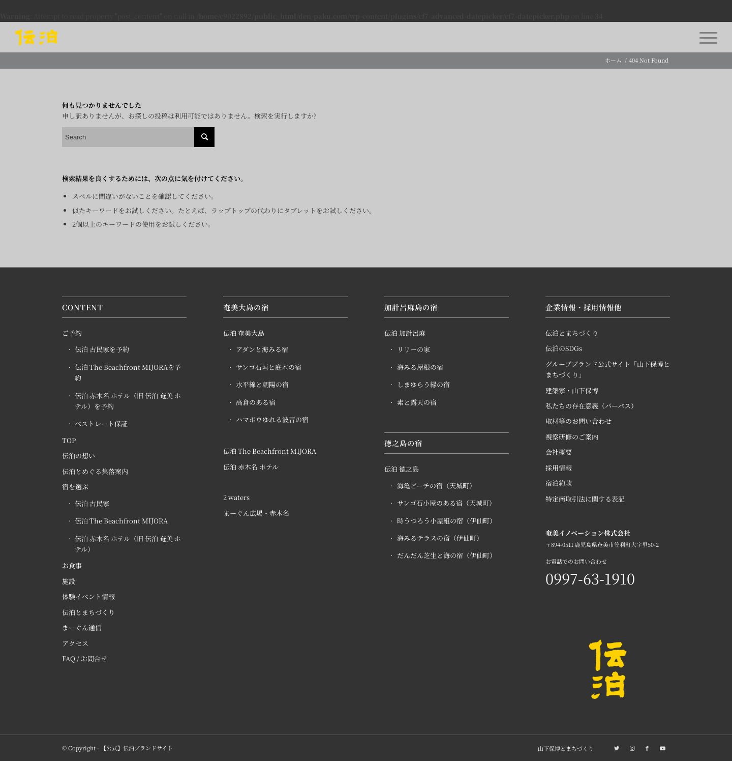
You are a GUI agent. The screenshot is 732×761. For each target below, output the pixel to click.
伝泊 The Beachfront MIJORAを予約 (128, 372)
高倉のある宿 (256, 402)
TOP (69, 440)
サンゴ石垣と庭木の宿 (268, 367)
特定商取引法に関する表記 (585, 499)
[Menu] (705, 37)
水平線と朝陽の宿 (262, 384)
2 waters (236, 497)
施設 (68, 581)
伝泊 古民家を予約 (102, 349)
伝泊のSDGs (563, 348)
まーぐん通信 (82, 627)
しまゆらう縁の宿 (423, 384)
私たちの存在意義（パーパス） (591, 406)
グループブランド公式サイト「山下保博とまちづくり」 (607, 369)
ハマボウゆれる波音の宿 (272, 419)
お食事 (72, 565)
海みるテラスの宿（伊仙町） (440, 538)
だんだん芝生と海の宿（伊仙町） (446, 555)
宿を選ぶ (75, 486)
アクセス (75, 643)
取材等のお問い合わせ (578, 421)
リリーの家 (413, 349)
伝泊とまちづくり (88, 612)
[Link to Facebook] (647, 747)
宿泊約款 (558, 483)
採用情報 (558, 468)
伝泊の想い (78, 455)
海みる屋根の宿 (420, 367)
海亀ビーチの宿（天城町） (436, 485)
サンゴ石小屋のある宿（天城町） (446, 503)
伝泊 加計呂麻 (404, 333)
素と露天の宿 (417, 402)
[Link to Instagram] (631, 747)
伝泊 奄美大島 (243, 333)
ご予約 (72, 333)
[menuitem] (563, 748)
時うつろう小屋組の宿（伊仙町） (446, 520)
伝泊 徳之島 (401, 469)
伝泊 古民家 (92, 503)
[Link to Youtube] (662, 747)
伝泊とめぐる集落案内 (95, 471)
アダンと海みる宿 (262, 349)
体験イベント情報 (88, 596)
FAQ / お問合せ (84, 658)
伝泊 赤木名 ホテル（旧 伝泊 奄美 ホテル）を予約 (128, 401)
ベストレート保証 (101, 423)
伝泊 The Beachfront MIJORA (121, 520)
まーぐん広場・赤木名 (256, 513)
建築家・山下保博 (571, 390)
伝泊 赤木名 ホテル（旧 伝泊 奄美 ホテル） (128, 544)
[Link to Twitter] (616, 747)
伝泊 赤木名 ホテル (251, 467)
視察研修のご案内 (571, 437)
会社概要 (558, 452)
